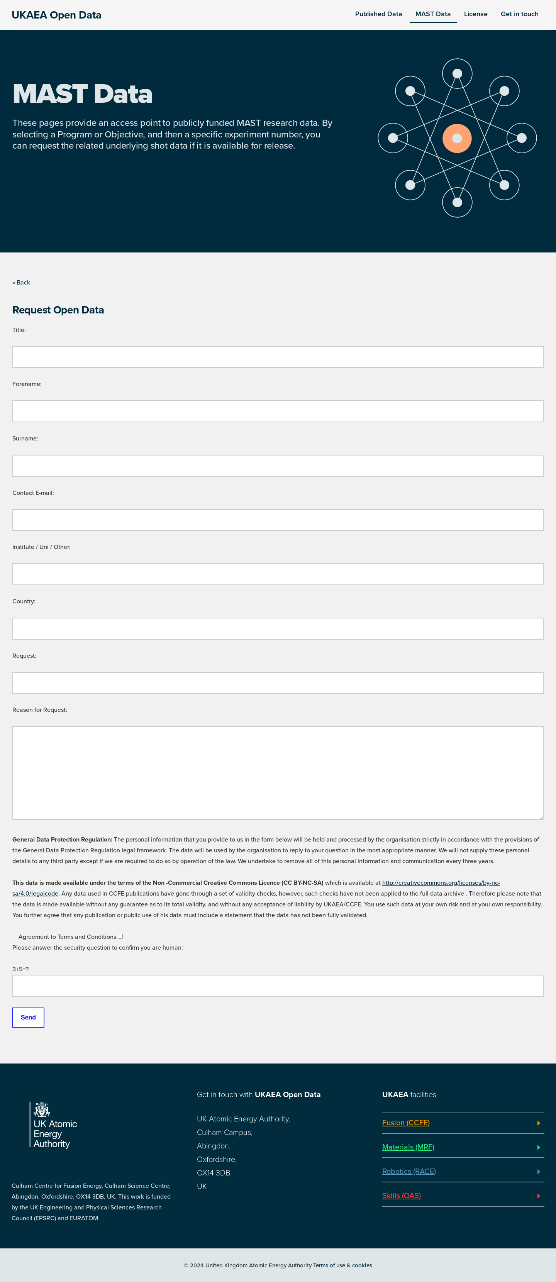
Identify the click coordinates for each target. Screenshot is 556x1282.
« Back (21, 282)
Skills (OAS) (401, 1196)
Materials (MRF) (408, 1147)
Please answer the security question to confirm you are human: (97, 948)
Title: (19, 330)
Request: (24, 656)
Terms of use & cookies (342, 1265)
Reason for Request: (39, 710)
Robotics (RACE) (409, 1171)
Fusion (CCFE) (406, 1123)
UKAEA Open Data (57, 15)
